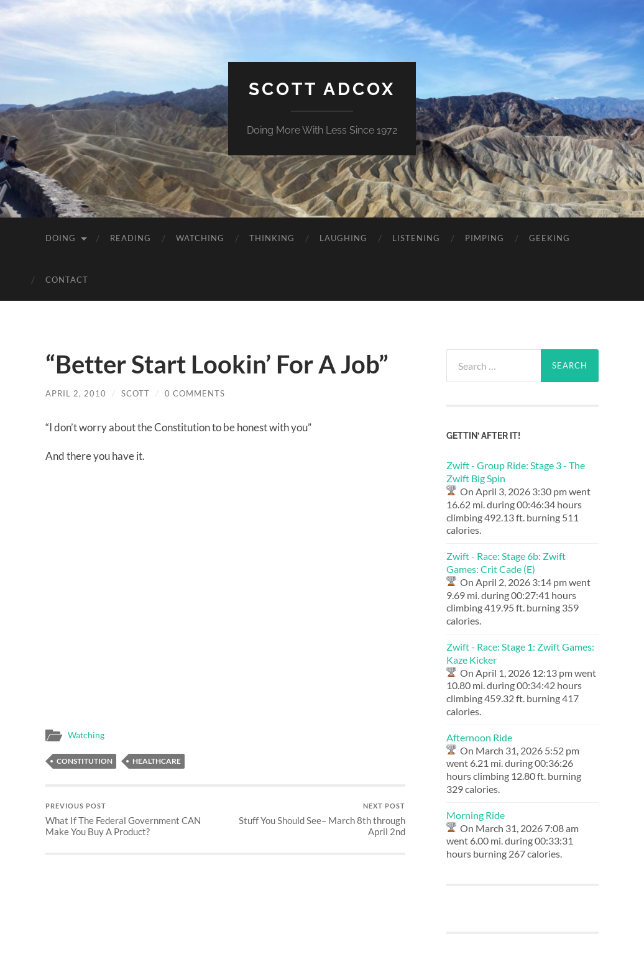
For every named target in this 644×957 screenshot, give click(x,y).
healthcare (156, 761)
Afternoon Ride (479, 737)
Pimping (484, 238)
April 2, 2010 (75, 393)
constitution (85, 761)
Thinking (272, 238)
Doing (60, 238)
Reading (130, 238)
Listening (416, 238)
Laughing (343, 238)
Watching (200, 238)
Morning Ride (475, 815)
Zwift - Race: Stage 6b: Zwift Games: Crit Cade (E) (506, 562)
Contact (66, 280)
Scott (135, 393)
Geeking (549, 238)
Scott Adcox (322, 89)
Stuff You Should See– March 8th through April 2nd (317, 819)
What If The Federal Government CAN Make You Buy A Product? (133, 819)
